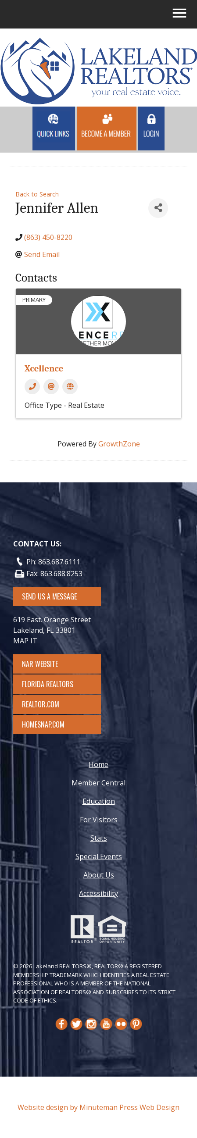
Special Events (98, 856)
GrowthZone (119, 444)
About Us (98, 875)
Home (98, 764)
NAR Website (48, 664)
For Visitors (99, 819)
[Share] (158, 208)
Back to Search (37, 194)
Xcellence (44, 368)
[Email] (51, 386)
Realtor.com (48, 704)
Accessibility (98, 893)
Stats (98, 838)
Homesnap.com (47, 724)
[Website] (70, 386)
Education (98, 801)
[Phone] (32, 386)
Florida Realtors (47, 684)
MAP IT (25, 641)
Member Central (98, 783)
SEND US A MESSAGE (49, 596)
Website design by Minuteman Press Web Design (98, 1107)
